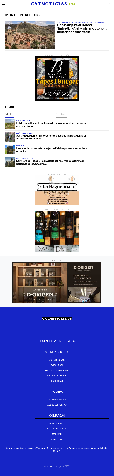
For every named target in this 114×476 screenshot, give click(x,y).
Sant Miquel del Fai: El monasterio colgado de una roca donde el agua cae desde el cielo (51, 137)
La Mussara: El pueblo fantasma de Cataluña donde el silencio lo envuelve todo (51, 124)
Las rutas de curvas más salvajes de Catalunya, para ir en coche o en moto (51, 149)
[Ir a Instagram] (64, 341)
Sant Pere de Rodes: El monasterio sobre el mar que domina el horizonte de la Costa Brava (50, 162)
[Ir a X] (59, 341)
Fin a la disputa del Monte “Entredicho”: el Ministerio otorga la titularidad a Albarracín (82, 28)
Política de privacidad (57, 370)
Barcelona (57, 439)
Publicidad (57, 381)
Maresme (57, 434)
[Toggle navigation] (3, 3)
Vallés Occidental (57, 429)
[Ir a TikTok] (55, 341)
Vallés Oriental (57, 423)
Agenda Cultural (57, 399)
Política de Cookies (57, 375)
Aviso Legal (57, 365)
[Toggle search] (110, 3)
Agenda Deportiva (57, 405)
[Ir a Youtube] (69, 341)
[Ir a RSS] (74, 341)
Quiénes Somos (57, 360)
